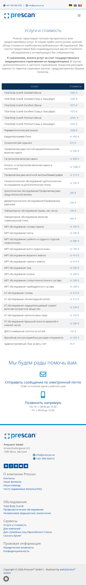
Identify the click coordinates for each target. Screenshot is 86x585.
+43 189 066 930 (12, 5)
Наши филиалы (12, 481)
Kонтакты (9, 478)
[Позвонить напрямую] (43, 394)
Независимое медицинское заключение (27, 513)
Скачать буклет (12, 535)
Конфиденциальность (16, 551)
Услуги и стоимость (14, 525)
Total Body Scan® (13, 506)
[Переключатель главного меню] (79, 15)
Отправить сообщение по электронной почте (43, 382)
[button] (6, 579)
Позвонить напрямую (43, 402)
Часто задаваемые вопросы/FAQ (22, 489)
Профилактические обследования (23, 509)
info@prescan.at (35, 5)
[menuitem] (70, 5)
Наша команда (12, 485)
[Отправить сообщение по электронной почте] (43, 374)
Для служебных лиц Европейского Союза (27, 532)
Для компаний (11, 528)
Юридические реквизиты (18, 547)
